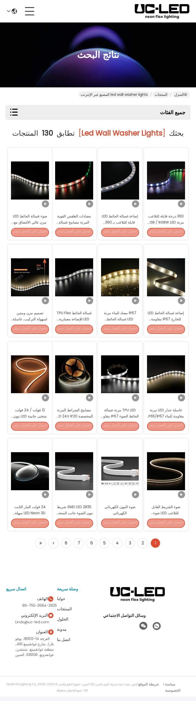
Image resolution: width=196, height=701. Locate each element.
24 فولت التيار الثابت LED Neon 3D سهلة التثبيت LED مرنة (30, 516)
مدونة (62, 634)
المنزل (180, 94)
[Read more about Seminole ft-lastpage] (40, 547)
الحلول (62, 624)
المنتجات (161, 94)
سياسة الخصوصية (172, 691)
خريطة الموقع (148, 688)
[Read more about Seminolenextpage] (53, 547)
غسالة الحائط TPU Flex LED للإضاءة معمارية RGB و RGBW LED (74, 320)
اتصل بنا (63, 644)
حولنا (61, 603)
